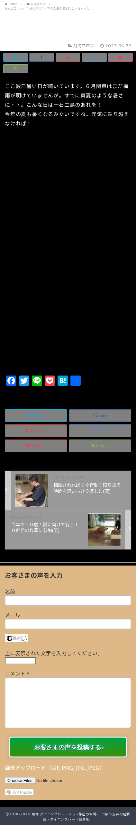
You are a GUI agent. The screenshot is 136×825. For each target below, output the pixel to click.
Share (100, 415)
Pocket (35, 446)
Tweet (35, 415)
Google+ (35, 430)
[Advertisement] (68, 302)
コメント (17, 673)
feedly (100, 446)
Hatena (100, 430)
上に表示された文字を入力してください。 (54, 653)
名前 (10, 591)
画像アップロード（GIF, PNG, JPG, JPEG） (54, 768)
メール (12, 615)
